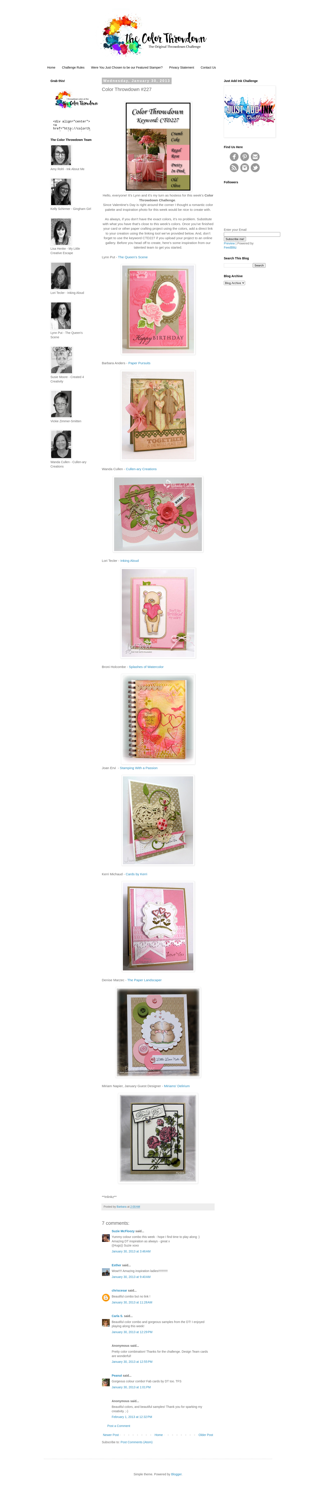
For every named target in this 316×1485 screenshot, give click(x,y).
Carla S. (117, 1316)
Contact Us (208, 67)
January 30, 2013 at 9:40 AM (131, 1277)
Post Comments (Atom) (137, 1442)
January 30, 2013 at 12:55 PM (132, 1361)
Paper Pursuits (139, 363)
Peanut (117, 1375)
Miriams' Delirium (177, 1086)
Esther (116, 1265)
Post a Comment (118, 1426)
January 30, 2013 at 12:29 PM (132, 1332)
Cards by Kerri (136, 874)
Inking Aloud (129, 560)
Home (51, 67)
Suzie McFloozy (123, 1231)
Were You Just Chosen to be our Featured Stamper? (127, 67)
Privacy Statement (181, 67)
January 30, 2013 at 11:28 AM (132, 1302)
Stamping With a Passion (138, 768)
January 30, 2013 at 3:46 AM (131, 1251)
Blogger (176, 1474)
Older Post (206, 1435)
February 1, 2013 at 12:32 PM (132, 1417)
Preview (229, 243)
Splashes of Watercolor (146, 667)
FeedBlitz (230, 247)
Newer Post (111, 1435)
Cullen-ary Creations (141, 469)
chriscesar (119, 1290)
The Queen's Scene (133, 257)
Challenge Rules (73, 67)
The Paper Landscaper (144, 980)
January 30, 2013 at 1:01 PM (131, 1387)
